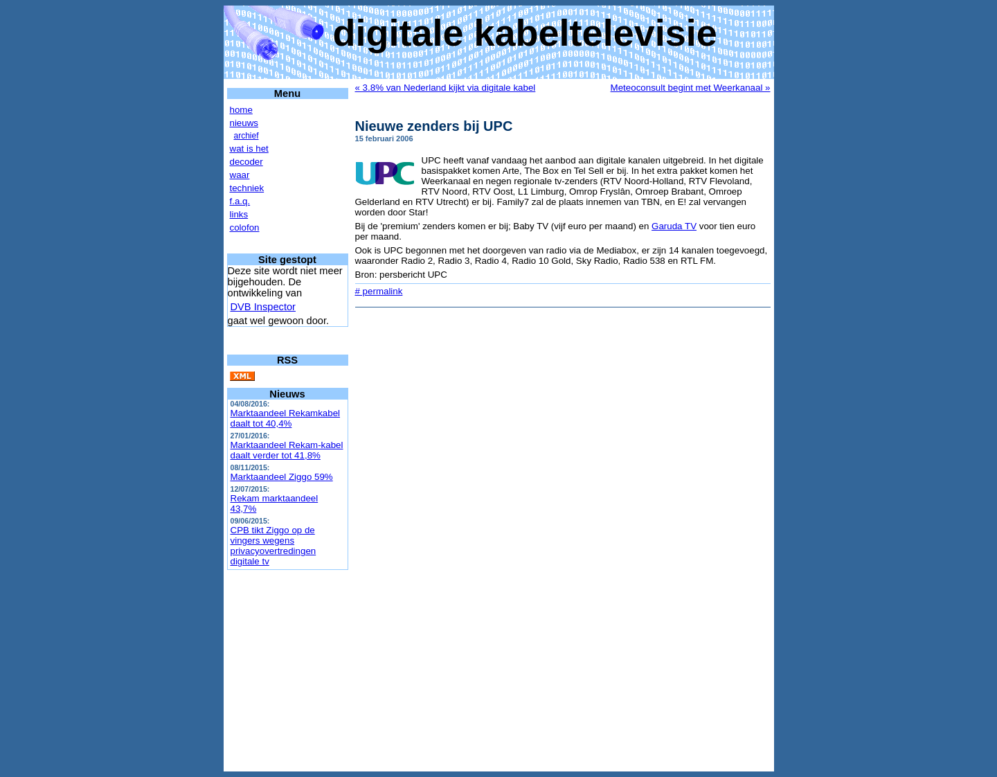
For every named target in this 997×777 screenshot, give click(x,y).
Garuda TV (674, 226)
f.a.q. (240, 201)
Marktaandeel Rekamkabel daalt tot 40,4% (286, 418)
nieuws (244, 123)
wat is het (249, 148)
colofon (245, 227)
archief (246, 136)
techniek (247, 188)
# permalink (379, 291)
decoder (246, 162)
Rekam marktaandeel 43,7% (274, 503)
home (241, 110)
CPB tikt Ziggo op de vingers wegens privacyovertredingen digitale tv (273, 545)
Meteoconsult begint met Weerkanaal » (691, 87)
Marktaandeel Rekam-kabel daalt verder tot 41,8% (287, 450)
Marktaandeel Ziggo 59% (282, 477)
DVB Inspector (263, 306)
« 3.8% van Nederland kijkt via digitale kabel (445, 87)
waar (240, 175)
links (239, 214)
